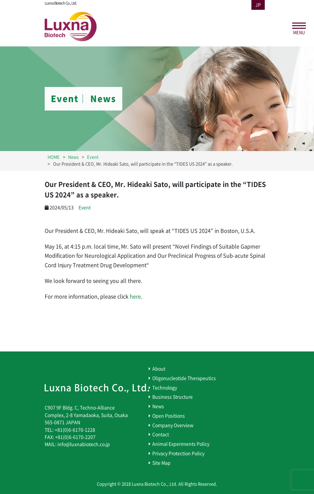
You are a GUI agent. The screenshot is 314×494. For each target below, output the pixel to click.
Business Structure (172, 397)
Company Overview (172, 425)
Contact (160, 434)
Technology (164, 387)
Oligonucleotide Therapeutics (184, 378)
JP (258, 5)
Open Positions (168, 416)
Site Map (161, 463)
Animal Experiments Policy (180, 444)
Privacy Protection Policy (178, 453)
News (158, 406)
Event (85, 207)
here (135, 296)
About (158, 368)
